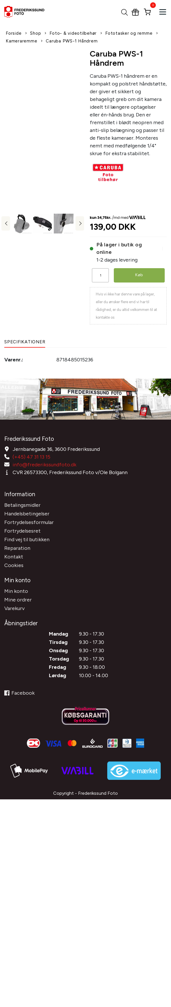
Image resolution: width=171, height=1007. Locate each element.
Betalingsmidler (22, 505)
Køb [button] (139, 274)
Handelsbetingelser (26, 514)
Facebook (19, 693)
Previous (5, 223)
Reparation (17, 548)
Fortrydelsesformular (29, 522)
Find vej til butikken (26, 539)
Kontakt (13, 557)
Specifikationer (24, 341)
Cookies (13, 565)
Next (79, 223)
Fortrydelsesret (22, 531)
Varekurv (14, 608)
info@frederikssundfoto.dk (44, 464)
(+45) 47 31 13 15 (31, 457)
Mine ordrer (18, 600)
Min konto (16, 591)
